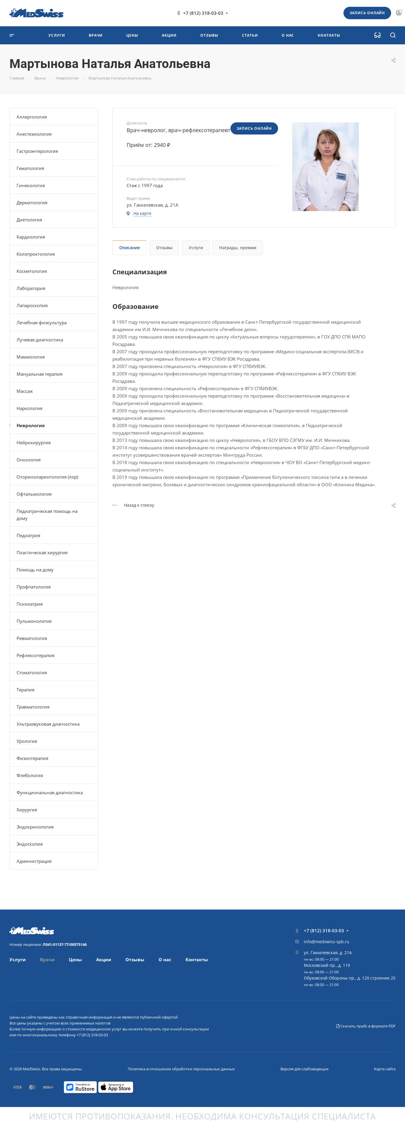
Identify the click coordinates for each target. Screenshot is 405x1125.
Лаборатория (31, 288)
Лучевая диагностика (40, 340)
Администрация (34, 861)
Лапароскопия (32, 305)
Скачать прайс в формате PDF (366, 1026)
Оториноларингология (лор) (47, 477)
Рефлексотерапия (35, 655)
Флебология (30, 775)
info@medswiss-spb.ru (326, 941)
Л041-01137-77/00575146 (65, 944)
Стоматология (32, 672)
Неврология (31, 425)
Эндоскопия (30, 844)
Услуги (196, 247)
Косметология (32, 271)
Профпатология (34, 587)
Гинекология (31, 185)
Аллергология (32, 117)
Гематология (30, 168)
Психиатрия (30, 604)
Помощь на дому (35, 570)
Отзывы (164, 247)
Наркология (29, 408)
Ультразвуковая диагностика (48, 724)
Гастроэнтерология (37, 151)
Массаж (25, 391)
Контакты (196, 959)
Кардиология (31, 237)
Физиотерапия (32, 758)
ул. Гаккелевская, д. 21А (328, 952)
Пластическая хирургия (42, 552)
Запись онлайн (367, 12)
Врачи (47, 959)
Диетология (29, 220)
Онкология (29, 460)
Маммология (31, 357)
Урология (27, 741)
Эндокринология (35, 827)
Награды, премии (237, 247)
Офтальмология (34, 494)
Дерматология (32, 202)
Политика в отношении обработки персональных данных (181, 1068)
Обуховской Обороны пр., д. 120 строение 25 (350, 978)
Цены (75, 959)
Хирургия (27, 810)
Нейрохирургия (34, 442)
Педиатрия (28, 535)
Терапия (25, 690)
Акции (103, 959)
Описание (129, 247)
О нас (165, 959)
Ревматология (32, 638)
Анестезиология (34, 134)
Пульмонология (34, 621)
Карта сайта (385, 1068)
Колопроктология (36, 254)
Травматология (33, 707)
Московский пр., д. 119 (327, 965)
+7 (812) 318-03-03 (203, 13)
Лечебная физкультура (42, 322)
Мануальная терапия (39, 374)
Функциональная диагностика (50, 792)
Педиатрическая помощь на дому (47, 514)
